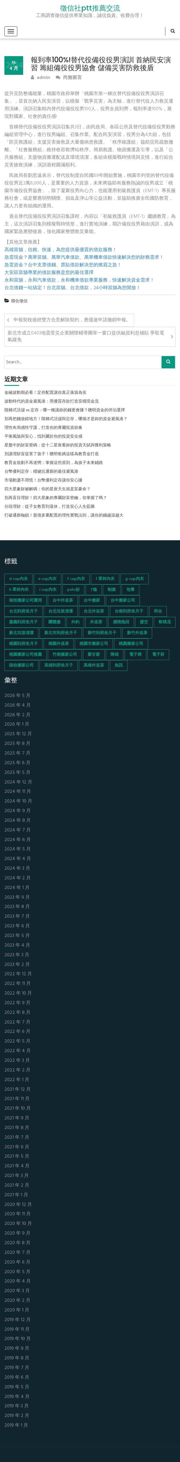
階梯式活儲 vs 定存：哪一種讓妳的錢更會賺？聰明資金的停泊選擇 (64, 410)
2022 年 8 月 (17, 1012)
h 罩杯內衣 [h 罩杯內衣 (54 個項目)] (19, 589)
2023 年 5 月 (17, 936)
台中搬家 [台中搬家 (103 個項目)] (92, 600)
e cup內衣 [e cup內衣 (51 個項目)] (47, 579)
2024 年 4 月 (17, 859)
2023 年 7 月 (17, 916)
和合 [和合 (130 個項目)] (158, 611)
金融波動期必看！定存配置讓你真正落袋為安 (45, 393)
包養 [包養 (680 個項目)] (130, 589)
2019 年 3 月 (16, 1406)
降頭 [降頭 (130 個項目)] (115, 654)
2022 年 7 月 (17, 1022)
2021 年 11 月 (17, 1099)
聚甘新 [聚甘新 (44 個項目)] (94, 654)
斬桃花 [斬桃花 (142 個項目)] (165, 622)
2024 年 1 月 (17, 888)
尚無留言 (69, 78)
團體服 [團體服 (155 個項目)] (54, 622)
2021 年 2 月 (16, 1185)
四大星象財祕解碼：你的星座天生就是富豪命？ (47, 489)
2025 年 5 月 (17, 772)
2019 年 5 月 (16, 1387)
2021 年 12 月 (17, 1089)
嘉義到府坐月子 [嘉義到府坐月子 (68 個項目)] (23, 622)
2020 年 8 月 (17, 1243)
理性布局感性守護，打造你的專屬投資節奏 (43, 428)
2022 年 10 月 (18, 993)
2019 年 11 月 (17, 1329)
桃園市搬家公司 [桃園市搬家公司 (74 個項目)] (93, 644)
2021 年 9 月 (16, 1118)
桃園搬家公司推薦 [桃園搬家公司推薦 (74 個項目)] (25, 654)
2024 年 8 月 (17, 820)
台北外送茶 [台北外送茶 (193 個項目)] (94, 611)
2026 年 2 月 (17, 715)
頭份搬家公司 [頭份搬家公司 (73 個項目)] (21, 665)
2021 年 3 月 (16, 1176)
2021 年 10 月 (17, 1108)
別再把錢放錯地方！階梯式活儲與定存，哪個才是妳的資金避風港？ (66, 419)
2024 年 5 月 (17, 849)
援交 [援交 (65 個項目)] (144, 622)
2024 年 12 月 (18, 782)
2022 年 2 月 (17, 1070)
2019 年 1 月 (16, 1425)
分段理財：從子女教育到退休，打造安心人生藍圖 (49, 507)
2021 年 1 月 (16, 1195)
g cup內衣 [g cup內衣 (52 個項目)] (134, 579)
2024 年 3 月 (17, 868)
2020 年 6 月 (17, 1262)
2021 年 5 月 (16, 1156)
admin (40, 78)
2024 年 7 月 (17, 830)
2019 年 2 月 (16, 1416)
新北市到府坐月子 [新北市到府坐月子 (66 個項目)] (60, 633)
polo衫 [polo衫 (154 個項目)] (73, 589)
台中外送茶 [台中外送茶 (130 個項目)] (62, 600)
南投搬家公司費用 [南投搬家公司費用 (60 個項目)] (25, 600)
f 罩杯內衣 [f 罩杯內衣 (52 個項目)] (105, 579)
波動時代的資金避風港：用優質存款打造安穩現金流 (51, 402)
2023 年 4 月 (17, 945)
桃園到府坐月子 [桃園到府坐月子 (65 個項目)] (23, 644)
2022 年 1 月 (16, 1080)
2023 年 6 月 (17, 926)
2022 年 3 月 (17, 1060)
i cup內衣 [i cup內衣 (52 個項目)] (48, 589)
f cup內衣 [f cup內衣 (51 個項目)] (76, 579)
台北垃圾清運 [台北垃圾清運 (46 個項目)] (60, 611)
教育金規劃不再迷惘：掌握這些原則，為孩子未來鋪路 (53, 463)
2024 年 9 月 (17, 811)
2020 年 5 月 (17, 1272)
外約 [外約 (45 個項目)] (75, 622)
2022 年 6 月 (17, 1031)
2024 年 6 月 (17, 840)
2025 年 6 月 (17, 763)
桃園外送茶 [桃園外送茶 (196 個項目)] (58, 644)
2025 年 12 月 (18, 734)
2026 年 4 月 (17, 705)
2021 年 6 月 (16, 1147)
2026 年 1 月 (16, 724)
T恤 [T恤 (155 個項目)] (93, 589)
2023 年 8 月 (17, 907)
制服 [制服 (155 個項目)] (112, 589)
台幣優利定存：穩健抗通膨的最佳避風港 (41, 472)
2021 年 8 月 (16, 1128)
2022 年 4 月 (17, 1051)
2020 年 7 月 (17, 1252)
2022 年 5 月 (17, 1041)
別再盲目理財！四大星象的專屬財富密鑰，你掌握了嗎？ (55, 498)
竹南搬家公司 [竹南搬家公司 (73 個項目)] (64, 654)
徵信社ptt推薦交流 (90, 8)
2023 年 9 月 (17, 897)
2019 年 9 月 (16, 1348)
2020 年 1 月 (16, 1310)
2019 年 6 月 (16, 1377)
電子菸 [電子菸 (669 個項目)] (158, 654)
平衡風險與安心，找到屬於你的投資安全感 (43, 437)
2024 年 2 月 (17, 878)
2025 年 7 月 (17, 753)
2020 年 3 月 (17, 1291)
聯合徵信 (19, 301)
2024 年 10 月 (18, 801)
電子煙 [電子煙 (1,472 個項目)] (135, 654)
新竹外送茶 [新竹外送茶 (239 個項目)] (137, 633)
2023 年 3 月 (16, 955)
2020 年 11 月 (17, 1214)
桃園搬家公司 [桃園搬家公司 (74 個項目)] (131, 644)
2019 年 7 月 (16, 1368)
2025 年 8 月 (17, 744)
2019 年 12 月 (17, 1320)
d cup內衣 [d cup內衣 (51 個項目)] (18, 579)
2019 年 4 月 (17, 1397)
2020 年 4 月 (17, 1281)
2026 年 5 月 (17, 696)
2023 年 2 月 (17, 965)
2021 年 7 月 (16, 1137)
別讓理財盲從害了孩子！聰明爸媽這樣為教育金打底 (51, 454)
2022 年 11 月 (17, 984)
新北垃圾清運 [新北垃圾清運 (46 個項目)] (21, 633)
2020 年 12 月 (18, 1205)
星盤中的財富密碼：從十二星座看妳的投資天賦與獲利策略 (57, 445)
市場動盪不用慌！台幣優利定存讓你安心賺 (43, 481)
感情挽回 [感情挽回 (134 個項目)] (121, 622)
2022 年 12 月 (18, 974)
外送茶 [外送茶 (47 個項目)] (96, 622)
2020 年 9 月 (17, 1233)
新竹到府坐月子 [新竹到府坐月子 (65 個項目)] (102, 633)
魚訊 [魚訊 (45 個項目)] (119, 665)
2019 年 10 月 (17, 1339)
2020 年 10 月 (18, 1224)
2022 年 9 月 (17, 1003)
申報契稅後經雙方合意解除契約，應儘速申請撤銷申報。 (72, 320)
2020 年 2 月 (17, 1300)
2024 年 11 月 (17, 791)
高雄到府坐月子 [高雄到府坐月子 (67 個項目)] (58, 665)
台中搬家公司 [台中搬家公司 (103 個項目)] (123, 600)
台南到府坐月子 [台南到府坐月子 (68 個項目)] (129, 611)
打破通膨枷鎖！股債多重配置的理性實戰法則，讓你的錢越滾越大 (63, 516)
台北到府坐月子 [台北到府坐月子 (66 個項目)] (23, 611)
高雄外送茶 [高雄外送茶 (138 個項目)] (94, 665)
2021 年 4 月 (17, 1166)
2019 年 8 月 (16, 1358)
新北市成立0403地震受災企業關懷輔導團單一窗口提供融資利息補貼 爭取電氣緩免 (86, 336)
